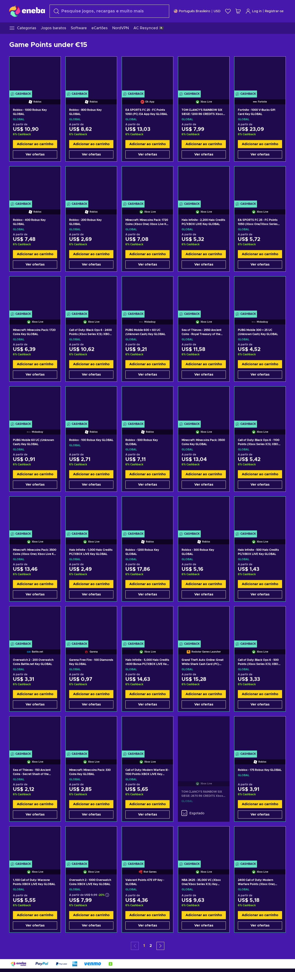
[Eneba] (27, 11)
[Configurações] (197, 11)
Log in (253, 11)
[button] (160, 946)
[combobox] (109, 11)
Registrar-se (274, 11)
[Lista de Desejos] (228, 11)
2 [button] (151, 946)
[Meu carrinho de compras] (238, 11)
